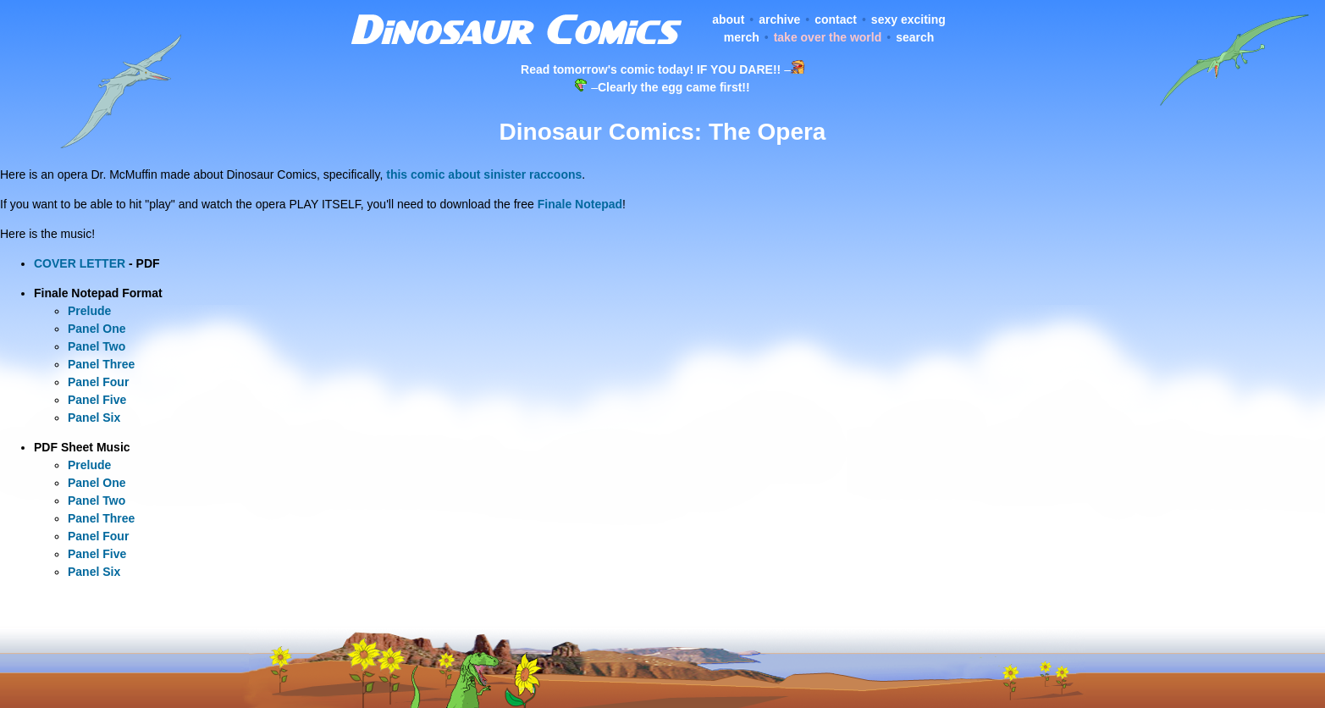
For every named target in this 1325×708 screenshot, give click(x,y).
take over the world (828, 37)
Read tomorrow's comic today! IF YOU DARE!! (651, 69)
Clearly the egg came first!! (674, 87)
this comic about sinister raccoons (484, 174)
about (728, 19)
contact (835, 19)
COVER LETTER (79, 263)
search (915, 37)
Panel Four (98, 382)
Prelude (89, 311)
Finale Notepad (580, 204)
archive (779, 19)
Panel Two (96, 346)
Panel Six (94, 417)
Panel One (96, 328)
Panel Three (101, 364)
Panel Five (97, 400)
